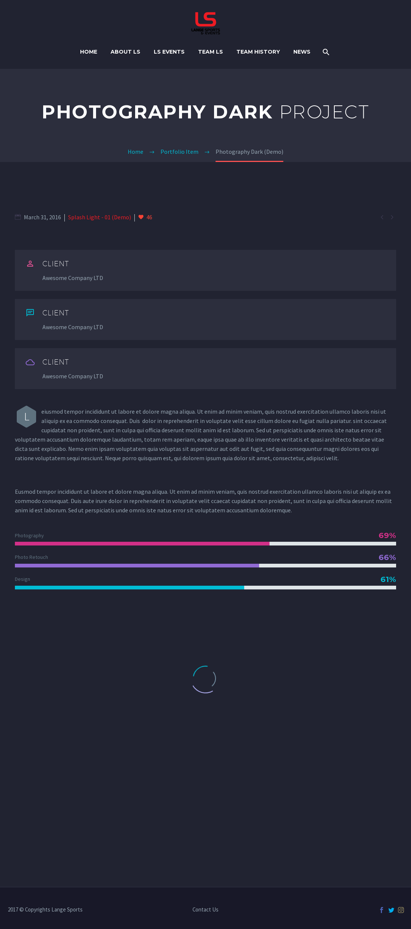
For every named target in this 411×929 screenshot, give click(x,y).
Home (88, 51)
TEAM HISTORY (258, 51)
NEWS (301, 51)
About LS (125, 51)
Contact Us (205, 910)
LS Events (169, 51)
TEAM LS (210, 51)
